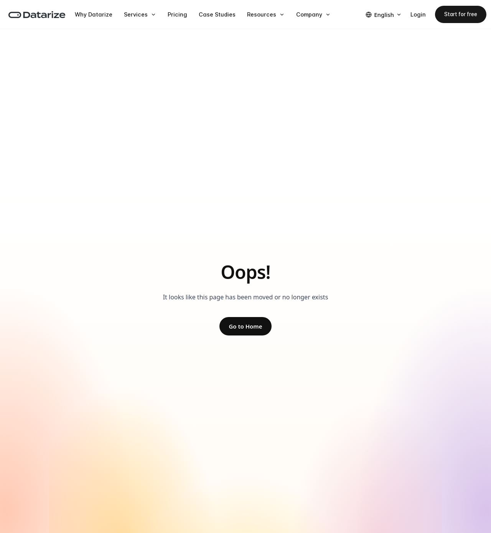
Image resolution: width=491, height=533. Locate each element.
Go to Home (245, 326)
